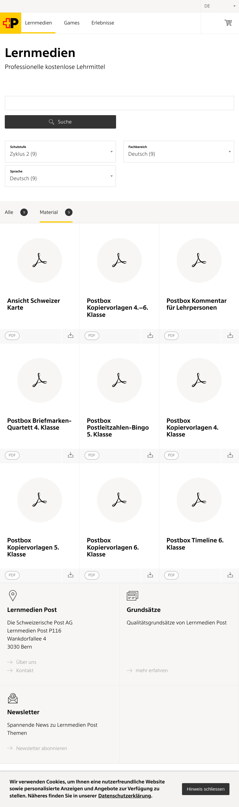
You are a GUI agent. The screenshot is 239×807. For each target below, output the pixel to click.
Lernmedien (38, 23)
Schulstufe (18, 147)
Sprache (16, 171)
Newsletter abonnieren (37, 748)
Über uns (21, 662)
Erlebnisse (102, 23)
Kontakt (20, 670)
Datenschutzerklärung (124, 796)
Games (71, 23)
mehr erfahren (147, 670)
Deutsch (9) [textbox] (141, 154)
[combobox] (60, 152)
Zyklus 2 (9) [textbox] (23, 154)
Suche (60, 122)
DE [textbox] (207, 6)
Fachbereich (138, 147)
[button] (205, 789)
